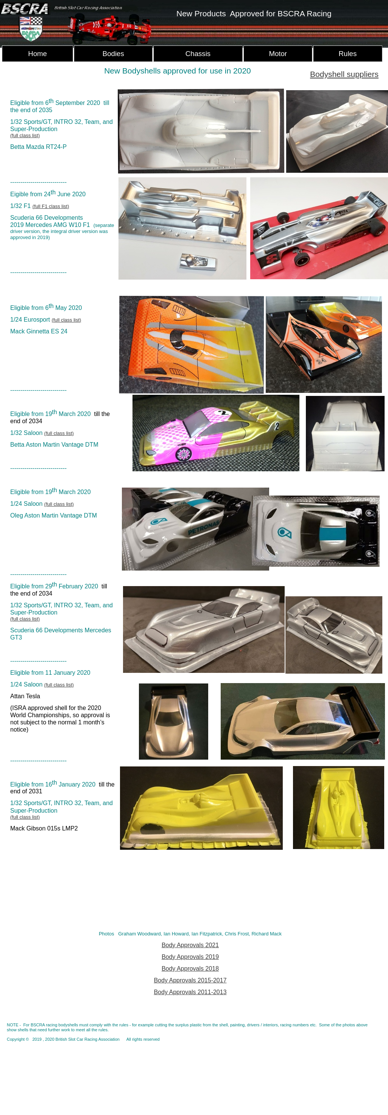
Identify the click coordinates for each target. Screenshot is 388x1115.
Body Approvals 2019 (190, 957)
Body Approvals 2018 (190, 968)
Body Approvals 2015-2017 (190, 980)
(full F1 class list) (51, 206)
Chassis (197, 54)
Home (37, 54)
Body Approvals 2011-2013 (190, 992)
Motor (278, 54)
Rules (348, 54)
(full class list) (25, 135)
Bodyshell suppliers (344, 74)
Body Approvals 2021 (190, 945)
